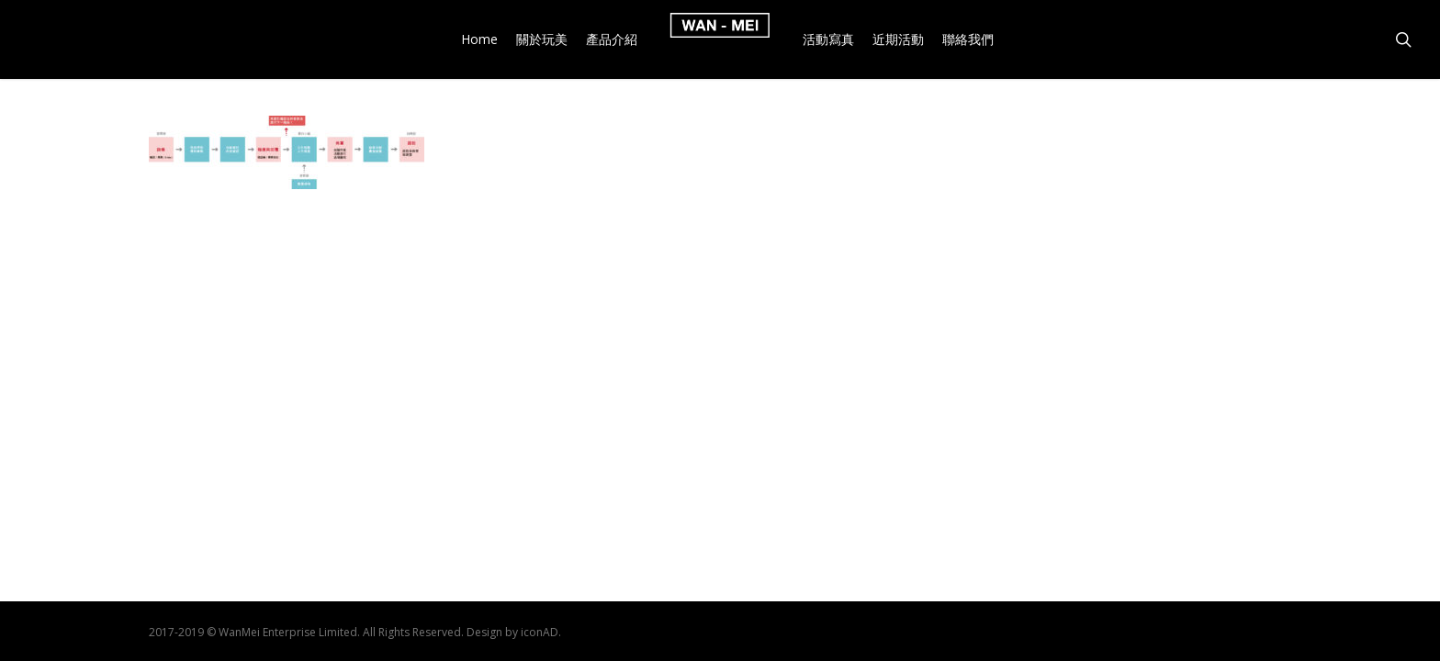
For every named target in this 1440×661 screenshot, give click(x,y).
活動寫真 (828, 39)
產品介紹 (611, 39)
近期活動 (898, 39)
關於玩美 (542, 39)
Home (479, 39)
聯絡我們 (968, 39)
